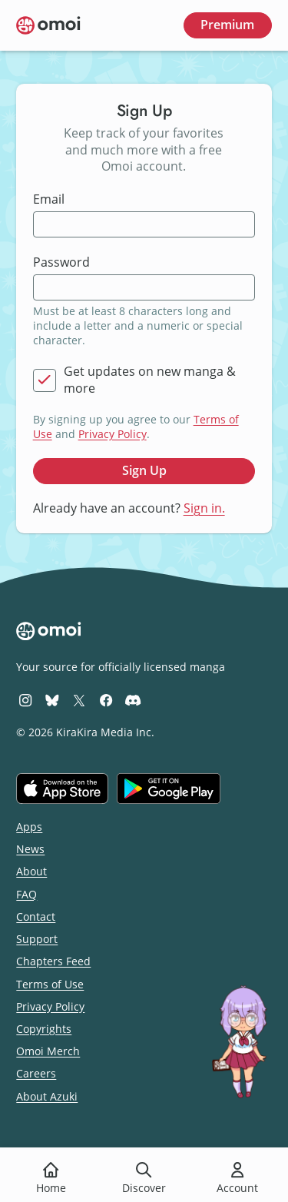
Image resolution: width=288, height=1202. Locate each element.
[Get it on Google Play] (168, 788)
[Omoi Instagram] (25, 699)
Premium (227, 24)
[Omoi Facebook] (106, 699)
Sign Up (144, 470)
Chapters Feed (53, 961)
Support (37, 938)
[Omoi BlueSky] (52, 699)
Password (61, 262)
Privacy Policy (112, 434)
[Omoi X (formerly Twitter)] (79, 699)
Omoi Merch (48, 1051)
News (30, 849)
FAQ (26, 894)
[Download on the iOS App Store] (62, 788)
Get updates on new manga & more (150, 380)
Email (49, 199)
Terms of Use (50, 984)
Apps (29, 826)
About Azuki (47, 1096)
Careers (36, 1073)
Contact (35, 916)
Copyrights (43, 1028)
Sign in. (204, 508)
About (31, 871)
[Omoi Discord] (133, 699)
